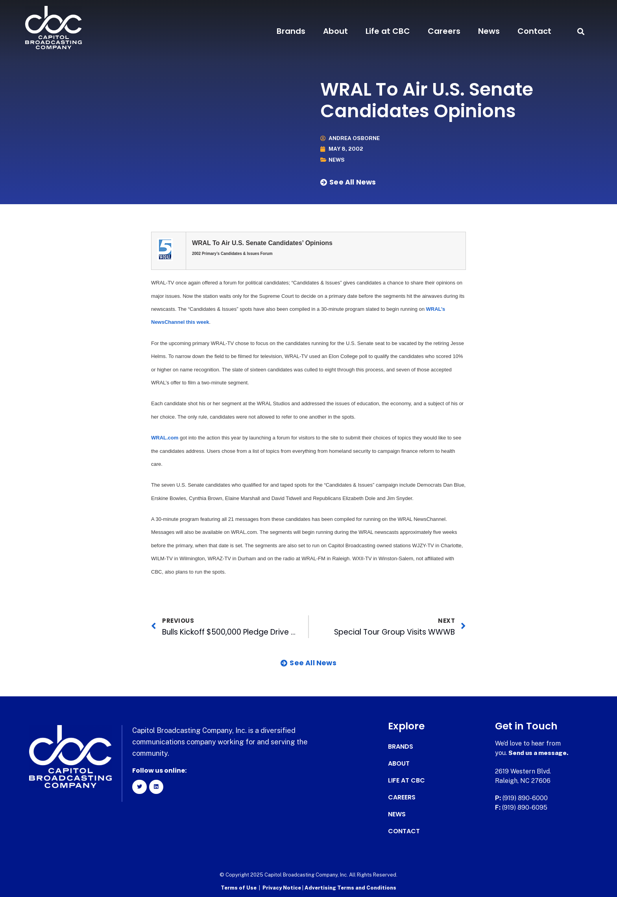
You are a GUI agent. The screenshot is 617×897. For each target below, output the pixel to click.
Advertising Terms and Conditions (350, 887)
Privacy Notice (282, 887)
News (489, 31)
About (335, 31)
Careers (444, 31)
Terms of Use (239, 887)
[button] (580, 31)
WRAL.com (164, 438)
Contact (534, 31)
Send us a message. (538, 753)
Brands (291, 31)
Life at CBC (388, 31)
